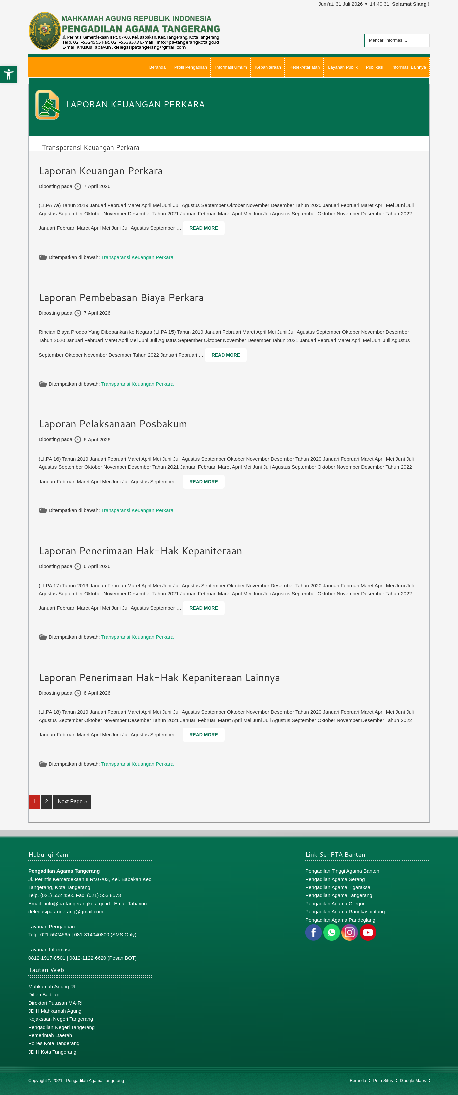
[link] (8, 74)
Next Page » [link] (72, 803)
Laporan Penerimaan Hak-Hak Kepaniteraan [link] (140, 550)
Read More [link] (203, 228)
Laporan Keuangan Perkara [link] (101, 170)
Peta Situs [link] (383, 1080)
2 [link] (48, 800)
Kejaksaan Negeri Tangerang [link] (60, 1019)
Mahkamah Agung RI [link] (51, 986)
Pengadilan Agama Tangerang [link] (338, 895)
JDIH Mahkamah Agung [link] (54, 1011)
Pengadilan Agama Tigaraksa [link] (337, 887)
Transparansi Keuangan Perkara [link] (137, 257)
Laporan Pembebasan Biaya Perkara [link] (121, 297)
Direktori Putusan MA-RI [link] (55, 1003)
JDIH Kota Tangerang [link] (52, 1052)
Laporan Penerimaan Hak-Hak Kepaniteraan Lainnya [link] (159, 677)
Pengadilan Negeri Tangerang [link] (61, 1027)
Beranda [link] (358, 1080)
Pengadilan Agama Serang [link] (335, 879)
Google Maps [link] (413, 1080)
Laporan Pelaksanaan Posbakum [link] (113, 423)
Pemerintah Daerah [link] (50, 1035)
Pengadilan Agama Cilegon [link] (335, 903)
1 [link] (36, 800)
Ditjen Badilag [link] (44, 994)
